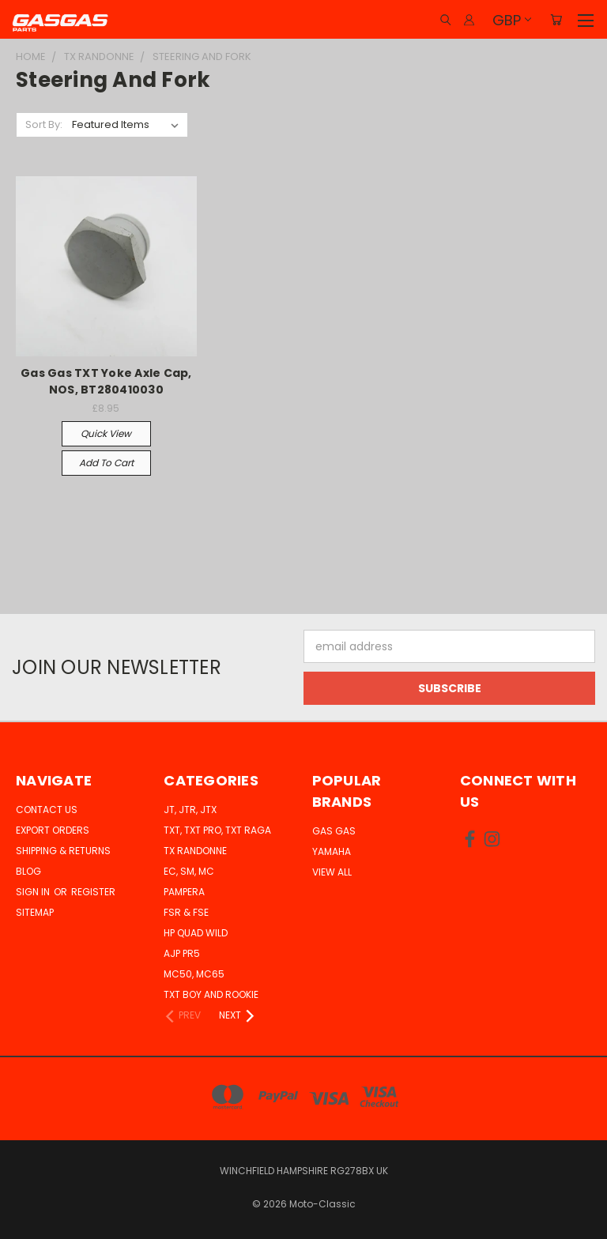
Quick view (106, 433)
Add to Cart (106, 462)
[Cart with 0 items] (556, 20)
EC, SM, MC (189, 871)
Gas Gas (334, 831)
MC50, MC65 (194, 974)
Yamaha (331, 851)
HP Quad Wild (196, 933)
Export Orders (52, 830)
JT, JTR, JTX (190, 809)
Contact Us (46, 809)
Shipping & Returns (63, 850)
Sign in (34, 891)
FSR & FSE (186, 912)
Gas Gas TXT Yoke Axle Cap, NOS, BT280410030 (106, 381)
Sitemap (35, 912)
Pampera (184, 891)
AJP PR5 (182, 953)
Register (93, 891)
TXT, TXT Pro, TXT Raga (217, 830)
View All (332, 872)
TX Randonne (195, 850)
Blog (28, 871)
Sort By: (43, 124)
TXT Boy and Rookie (211, 994)
